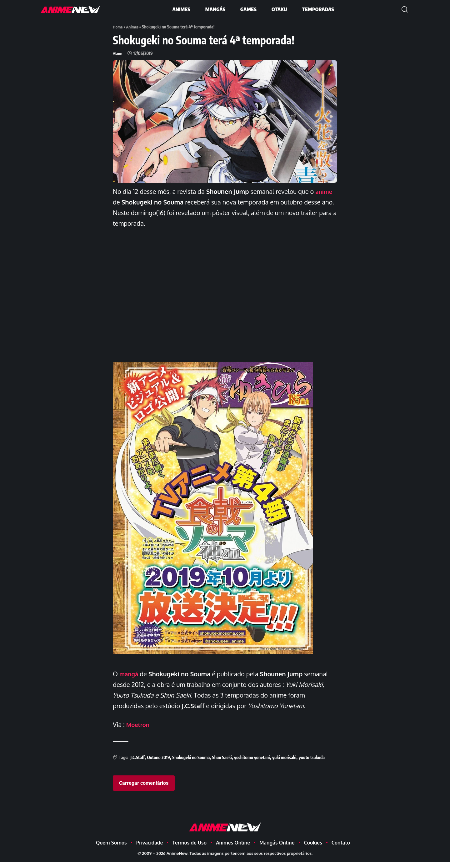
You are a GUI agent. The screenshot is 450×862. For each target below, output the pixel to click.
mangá (129, 673)
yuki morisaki (284, 757)
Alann (118, 53)
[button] (405, 9)
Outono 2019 (158, 757)
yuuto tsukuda (312, 757)
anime (324, 191)
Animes (133, 26)
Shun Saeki (222, 757)
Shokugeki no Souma (191, 757)
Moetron (139, 724)
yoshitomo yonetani (252, 757)
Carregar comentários (143, 783)
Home (118, 26)
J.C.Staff (137, 757)
